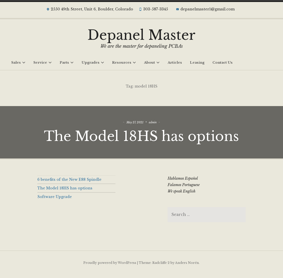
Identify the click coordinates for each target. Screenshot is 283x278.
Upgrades (93, 62)
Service (42, 62)
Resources (124, 62)
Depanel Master (141, 35)
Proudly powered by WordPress (109, 266)
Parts (67, 62)
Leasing (197, 62)
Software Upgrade (54, 200)
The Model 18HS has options (141, 138)
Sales (18, 62)
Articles (175, 62)
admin (155, 124)
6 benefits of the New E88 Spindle (69, 183)
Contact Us (222, 62)
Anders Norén (187, 266)
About (152, 62)
